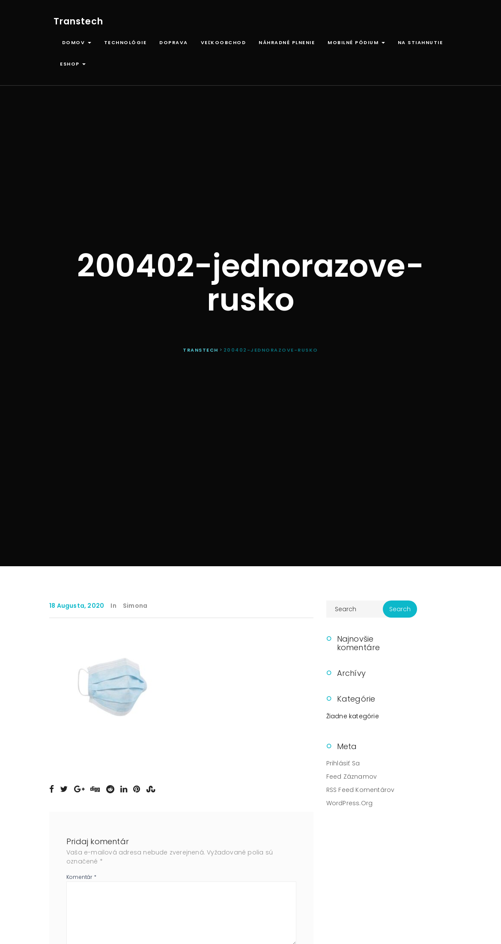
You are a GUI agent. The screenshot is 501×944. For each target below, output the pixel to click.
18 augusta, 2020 (76, 605)
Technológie (125, 42)
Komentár (81, 877)
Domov (75, 42)
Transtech (78, 21)
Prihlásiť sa (343, 763)
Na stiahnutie (420, 42)
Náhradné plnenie (287, 42)
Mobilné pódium (356, 42)
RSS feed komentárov (360, 790)
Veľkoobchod (223, 42)
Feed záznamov (351, 776)
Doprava (173, 42)
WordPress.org (349, 803)
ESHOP (73, 63)
